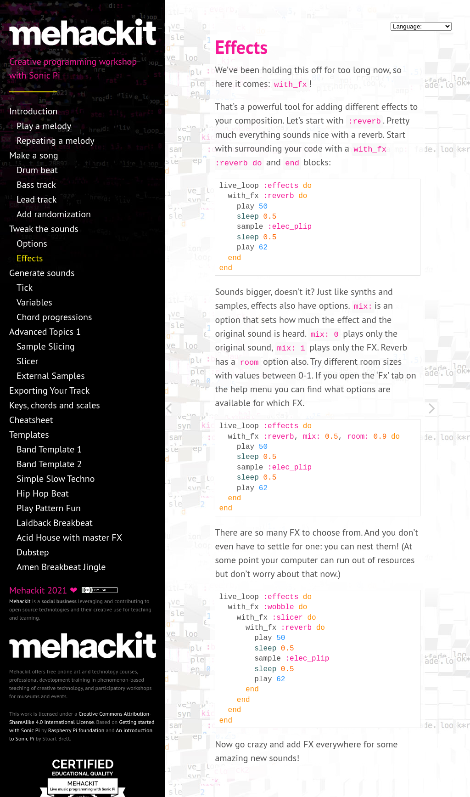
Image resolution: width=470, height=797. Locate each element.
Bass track (36, 185)
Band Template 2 (49, 464)
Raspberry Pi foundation (76, 730)
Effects (30, 258)
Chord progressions (54, 317)
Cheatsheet (31, 420)
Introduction (33, 111)
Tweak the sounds (43, 229)
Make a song (33, 155)
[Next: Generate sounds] (449, 410)
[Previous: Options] (186, 410)
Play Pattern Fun (49, 508)
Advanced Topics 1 (45, 332)
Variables (34, 302)
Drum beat (37, 170)
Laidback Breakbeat (55, 523)
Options (32, 243)
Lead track (36, 199)
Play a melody (44, 126)
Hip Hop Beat (43, 493)
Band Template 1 (49, 449)
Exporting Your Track (49, 390)
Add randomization (54, 214)
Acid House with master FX (69, 537)
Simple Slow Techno (56, 479)
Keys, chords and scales (54, 405)
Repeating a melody (55, 141)
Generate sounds (41, 273)
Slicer (27, 361)
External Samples (51, 376)
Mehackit (20, 601)
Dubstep (33, 552)
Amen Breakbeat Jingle (61, 567)
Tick (25, 288)
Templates (29, 435)
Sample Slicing (46, 346)
